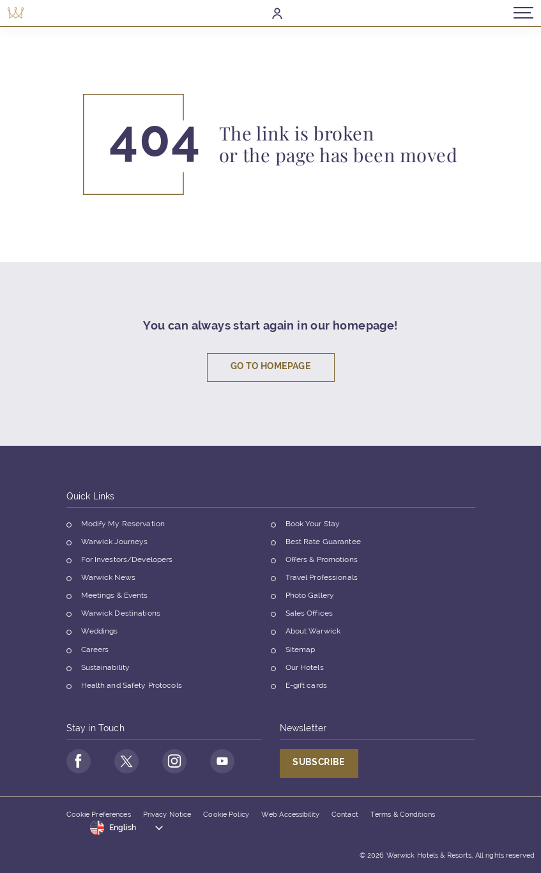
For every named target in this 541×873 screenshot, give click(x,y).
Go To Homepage (270, 368)
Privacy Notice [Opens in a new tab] (167, 815)
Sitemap (301, 651)
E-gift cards (306, 687)
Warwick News (108, 579)
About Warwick (313, 633)
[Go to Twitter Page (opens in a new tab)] (124, 762)
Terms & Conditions (402, 815)
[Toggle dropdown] (127, 828)
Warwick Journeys (114, 543)
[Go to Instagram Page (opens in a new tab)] (171, 762)
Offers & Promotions (322, 561)
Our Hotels (305, 669)
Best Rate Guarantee (323, 543)
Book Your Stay (313, 525)
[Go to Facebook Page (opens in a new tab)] (77, 762)
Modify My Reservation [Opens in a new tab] (123, 525)
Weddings (99, 633)
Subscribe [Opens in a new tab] (318, 764)
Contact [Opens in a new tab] (344, 815)
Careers (95, 651)
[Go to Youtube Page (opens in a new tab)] (217, 762)
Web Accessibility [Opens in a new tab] (290, 815)
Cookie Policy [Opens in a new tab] (226, 815)
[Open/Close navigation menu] (520, 12)
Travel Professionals (322, 579)
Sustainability (105, 669)
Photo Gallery (310, 597)
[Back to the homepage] (19, 12)
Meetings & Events (114, 597)
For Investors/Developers (127, 561)
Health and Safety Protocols (131, 687)
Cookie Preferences (98, 815)
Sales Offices (309, 615)
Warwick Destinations (120, 615)
